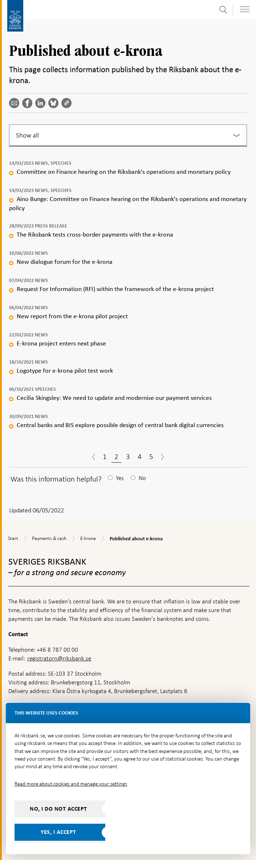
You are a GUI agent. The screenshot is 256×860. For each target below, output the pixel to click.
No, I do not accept (58, 809)
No (142, 478)
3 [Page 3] (128, 456)
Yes (120, 478)
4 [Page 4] (140, 456)
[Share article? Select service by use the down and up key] (41, 103)
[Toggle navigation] (244, 9)
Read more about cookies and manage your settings (71, 784)
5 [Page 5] (151, 456)
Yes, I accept (58, 832)
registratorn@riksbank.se (59, 658)
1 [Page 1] (105, 456)
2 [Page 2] (116, 456)
